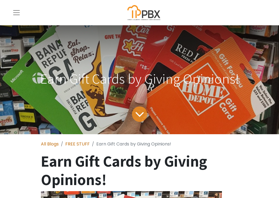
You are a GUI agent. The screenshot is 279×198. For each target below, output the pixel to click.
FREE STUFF (77, 144)
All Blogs (50, 144)
